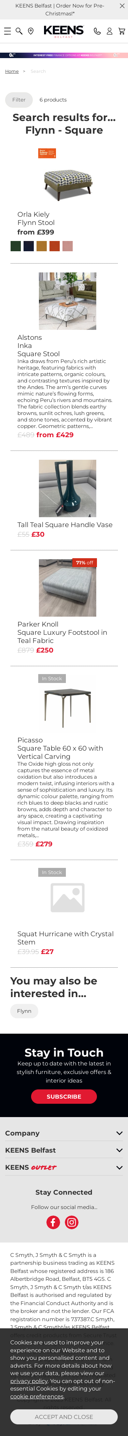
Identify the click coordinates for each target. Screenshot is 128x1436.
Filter (19, 99)
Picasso (65, 748)
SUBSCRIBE (64, 1096)
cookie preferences (36, 1396)
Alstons (65, 345)
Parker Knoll (65, 632)
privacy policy (28, 1381)
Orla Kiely (65, 218)
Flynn (24, 1011)
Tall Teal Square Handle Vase (65, 525)
